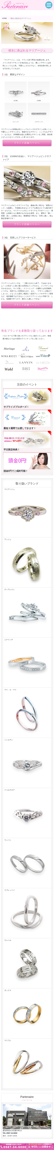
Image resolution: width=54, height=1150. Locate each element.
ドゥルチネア (27, 813)
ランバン (27, 863)
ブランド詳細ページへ (27, 143)
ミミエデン (27, 763)
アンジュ (27, 562)
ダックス (27, 1013)
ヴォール (27, 963)
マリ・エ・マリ (27, 713)
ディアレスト (27, 613)
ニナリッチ (27, 663)
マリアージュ (27, 512)
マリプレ (27, 1063)
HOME (4, 18)
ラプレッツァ (27, 913)
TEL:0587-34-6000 (10, 1133)
